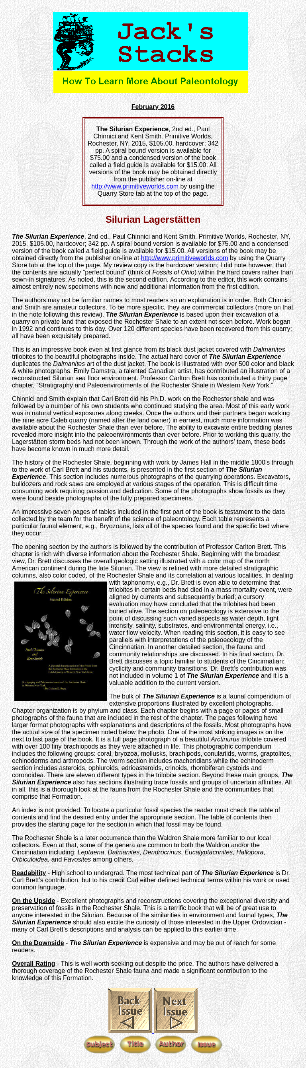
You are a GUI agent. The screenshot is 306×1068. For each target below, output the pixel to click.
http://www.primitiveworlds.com (134, 186)
